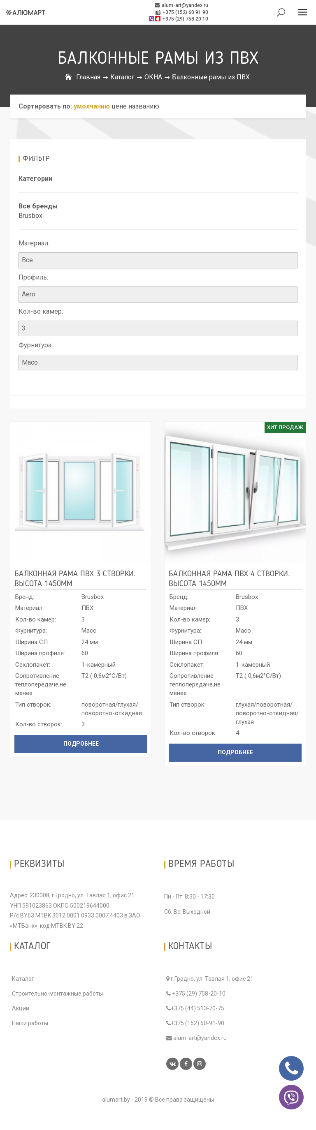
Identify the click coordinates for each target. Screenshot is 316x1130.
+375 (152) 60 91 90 (182, 12)
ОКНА (153, 77)
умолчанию (92, 106)
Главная (88, 77)
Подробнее (81, 743)
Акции (20, 1008)
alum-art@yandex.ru (181, 5)
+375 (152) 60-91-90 (195, 1023)
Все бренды (38, 206)
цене (119, 106)
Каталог (122, 77)
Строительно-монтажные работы (57, 993)
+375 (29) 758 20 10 (178, 19)
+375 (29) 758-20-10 (195, 993)
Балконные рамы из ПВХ (211, 77)
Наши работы (30, 1023)
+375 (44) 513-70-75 (195, 1008)
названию (143, 106)
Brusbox (30, 216)
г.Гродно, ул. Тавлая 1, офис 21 (209, 978)
